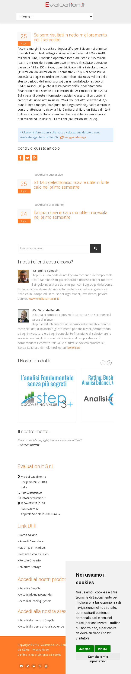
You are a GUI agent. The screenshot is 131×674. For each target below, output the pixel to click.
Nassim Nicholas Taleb (33, 554)
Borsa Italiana (27, 535)
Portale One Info (29, 560)
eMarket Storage (29, 567)
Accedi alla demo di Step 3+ (36, 620)
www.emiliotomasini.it (44, 299)
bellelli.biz (73, 348)
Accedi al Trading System (34, 601)
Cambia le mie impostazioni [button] (98, 657)
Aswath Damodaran (31, 541)
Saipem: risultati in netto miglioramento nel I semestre (70, 37)
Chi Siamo (24, 650)
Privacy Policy (40, 650)
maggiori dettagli (73, 137)
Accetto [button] (84, 649)
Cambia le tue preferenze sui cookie (39, 655)
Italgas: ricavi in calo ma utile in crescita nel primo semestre (71, 215)
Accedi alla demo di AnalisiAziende (41, 626)
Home (65, 5)
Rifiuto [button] (102, 649)
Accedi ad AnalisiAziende (35, 594)
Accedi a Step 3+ (29, 588)
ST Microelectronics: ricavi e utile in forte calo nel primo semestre (71, 184)
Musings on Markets (32, 548)
